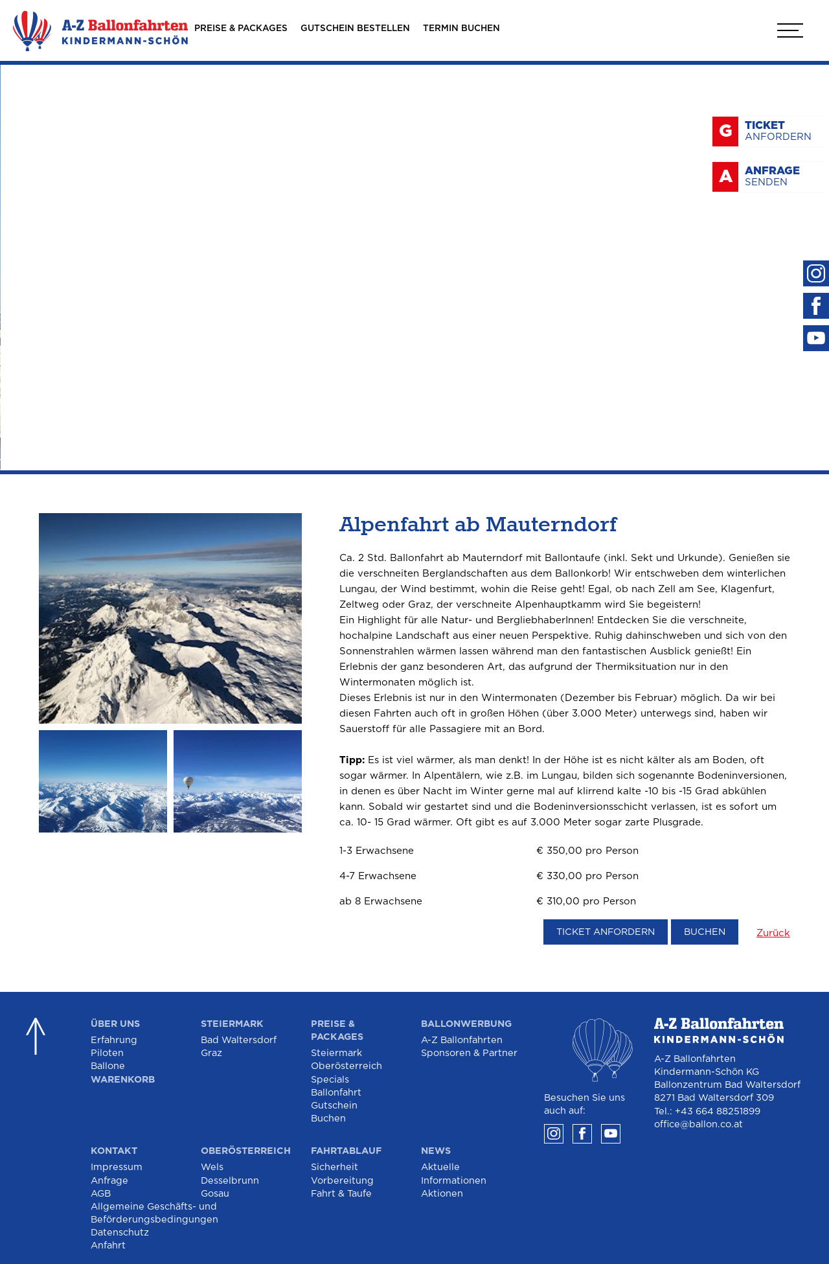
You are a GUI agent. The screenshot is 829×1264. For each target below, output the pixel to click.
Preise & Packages (337, 1030)
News (436, 1151)
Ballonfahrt (336, 1092)
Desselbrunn (230, 1181)
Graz (211, 1053)
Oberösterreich (346, 1066)
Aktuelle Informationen (453, 1173)
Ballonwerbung (466, 1024)
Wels (212, 1167)
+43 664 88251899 (717, 1111)
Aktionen (442, 1194)
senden (784, 176)
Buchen (704, 932)
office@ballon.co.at (698, 1124)
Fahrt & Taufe (341, 1194)
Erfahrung (114, 1040)
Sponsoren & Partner (469, 1053)
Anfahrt (108, 1245)
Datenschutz (120, 1232)
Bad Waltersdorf (239, 1040)
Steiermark (232, 1024)
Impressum (116, 1167)
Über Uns (115, 1024)
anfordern (784, 131)
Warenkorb (123, 1080)
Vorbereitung (342, 1181)
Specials (330, 1080)
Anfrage (109, 1181)
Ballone (108, 1066)
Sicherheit (334, 1167)
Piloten (107, 1053)
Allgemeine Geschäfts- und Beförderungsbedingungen (154, 1213)
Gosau (215, 1194)
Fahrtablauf (346, 1151)
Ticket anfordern (605, 932)
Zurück (773, 933)
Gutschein (334, 1105)
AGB (101, 1194)
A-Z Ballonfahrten (462, 1040)
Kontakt (114, 1151)
